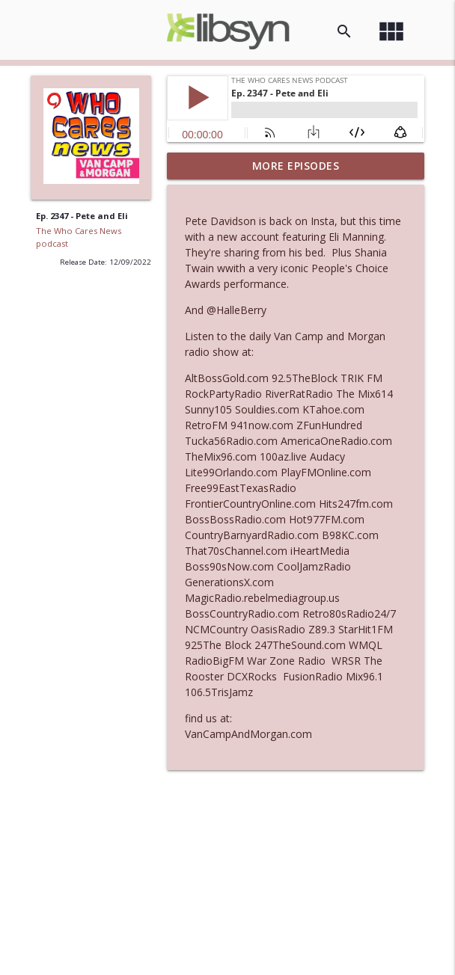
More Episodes (296, 166)
